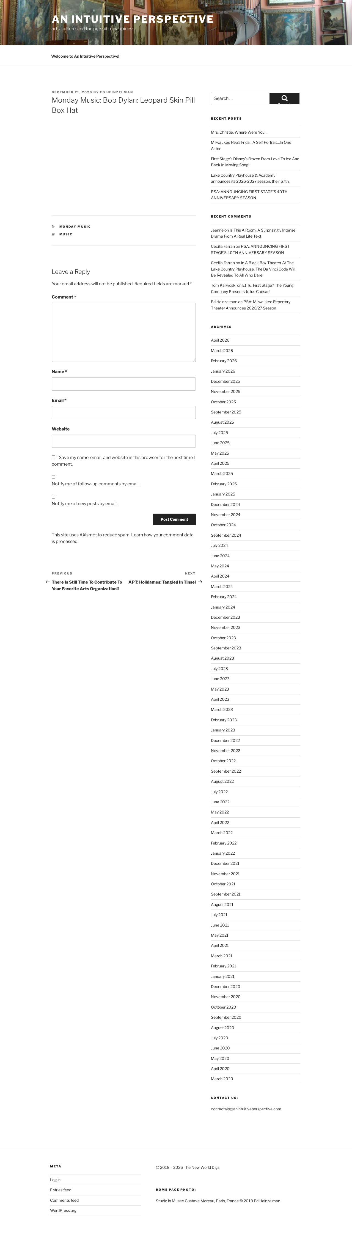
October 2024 (223, 504)
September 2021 (226, 873)
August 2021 (222, 884)
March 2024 (222, 566)
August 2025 (222, 401)
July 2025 (219, 412)
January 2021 (223, 955)
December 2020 (225, 966)
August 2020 (222, 1007)
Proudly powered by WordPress (77, 1220)
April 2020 (220, 1048)
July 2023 (219, 648)
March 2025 (222, 453)
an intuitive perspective (133, 19)
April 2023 (220, 678)
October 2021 (223, 863)
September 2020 (226, 996)
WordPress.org (63, 1189)
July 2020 (219, 1017)
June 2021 (220, 904)
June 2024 (220, 535)
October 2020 (223, 986)
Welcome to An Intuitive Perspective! (85, 35)
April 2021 (220, 924)
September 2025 (226, 391)
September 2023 (226, 627)
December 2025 (225, 360)
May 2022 (220, 791)
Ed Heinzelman (116, 72)
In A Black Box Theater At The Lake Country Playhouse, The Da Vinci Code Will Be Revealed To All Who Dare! (253, 248)
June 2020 (220, 1027)
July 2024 (219, 524)
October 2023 (223, 617)
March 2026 (222, 330)
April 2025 (220, 442)
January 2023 (223, 709)
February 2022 (224, 822)
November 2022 (225, 730)
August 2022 (222, 760)
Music (66, 214)
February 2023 (224, 699)
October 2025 (223, 381)
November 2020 (226, 976)
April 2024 (220, 555)
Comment (64, 276)
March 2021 (221, 935)
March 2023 (222, 688)
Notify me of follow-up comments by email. (95, 463)
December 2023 (225, 596)
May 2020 (220, 1037)
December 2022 (225, 719)
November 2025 (225, 370)
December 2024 (225, 484)
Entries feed (60, 1169)
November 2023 (225, 606)
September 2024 (226, 514)
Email (59, 379)
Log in (55, 1159)
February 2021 (223, 945)
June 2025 (220, 422)
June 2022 (220, 781)
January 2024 (223, 586)
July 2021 (219, 894)
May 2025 (220, 432)
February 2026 (224, 340)
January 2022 (223, 832)
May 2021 (220, 914)
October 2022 (223, 740)
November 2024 (225, 494)
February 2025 (224, 463)
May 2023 (220, 668)
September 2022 (226, 750)
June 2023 (220, 658)
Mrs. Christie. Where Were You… (239, 111)
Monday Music (75, 206)
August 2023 (222, 637)
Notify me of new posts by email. (84, 483)
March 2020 (222, 1058)
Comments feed (64, 1179)
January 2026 (223, 350)
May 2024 (220, 545)
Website (61, 408)
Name (59, 351)
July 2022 (219, 771)
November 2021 (225, 853)
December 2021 (225, 842)
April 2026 (220, 319)
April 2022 (220, 802)
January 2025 (223, 473)
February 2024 (224, 576)
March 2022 (222, 812)
